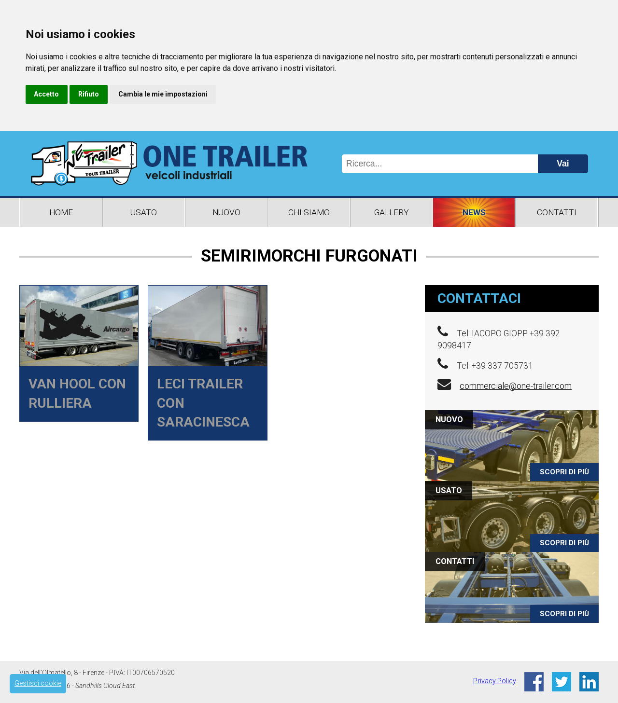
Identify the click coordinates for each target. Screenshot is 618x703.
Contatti (556, 212)
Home (61, 212)
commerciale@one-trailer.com (516, 386)
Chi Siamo (309, 212)
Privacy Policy (494, 681)
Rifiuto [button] (88, 94)
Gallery (391, 212)
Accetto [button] (46, 94)
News (474, 212)
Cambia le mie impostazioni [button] (163, 94)
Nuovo (226, 212)
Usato (143, 212)
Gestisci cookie (37, 683)
